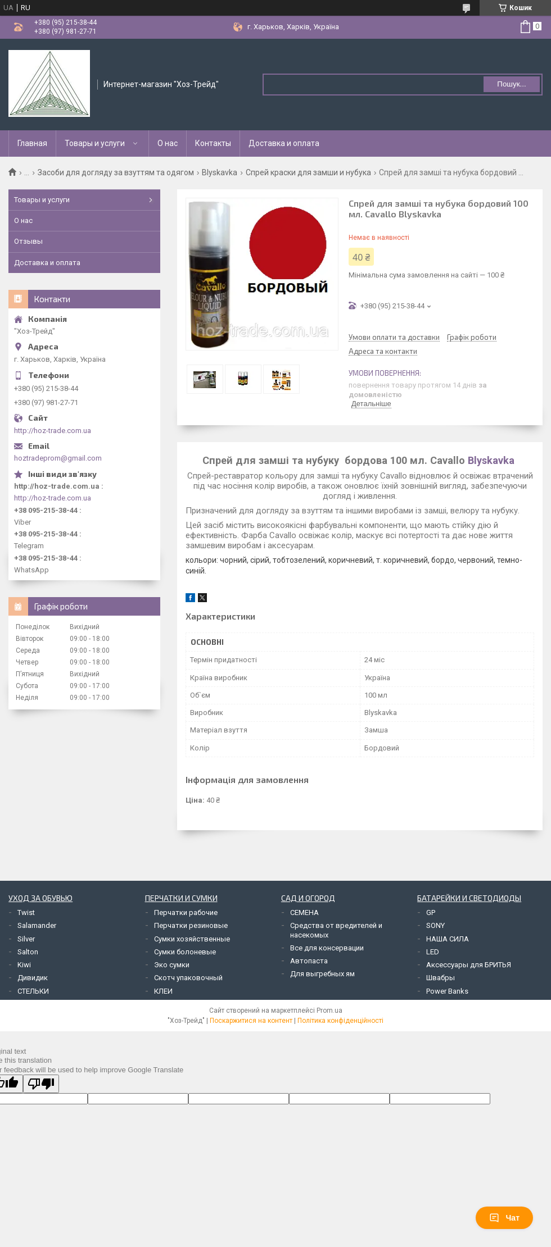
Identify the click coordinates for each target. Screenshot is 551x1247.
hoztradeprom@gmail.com (58, 458)
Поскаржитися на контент (251, 1021)
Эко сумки (171, 965)
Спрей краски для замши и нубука (308, 172)
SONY (435, 925)
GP (430, 912)
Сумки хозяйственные (192, 939)
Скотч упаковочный (188, 977)
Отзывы (28, 241)
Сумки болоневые (185, 952)
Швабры (440, 977)
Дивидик (32, 977)
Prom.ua (329, 1010)
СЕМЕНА (304, 912)
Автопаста (309, 961)
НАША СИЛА (447, 939)
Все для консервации (327, 948)
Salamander (36, 925)
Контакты (213, 143)
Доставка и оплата (284, 143)
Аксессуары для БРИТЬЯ (468, 965)
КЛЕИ (163, 991)
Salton (27, 952)
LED (432, 952)
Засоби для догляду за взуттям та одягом (116, 172)
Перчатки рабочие (186, 912)
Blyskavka (219, 172)
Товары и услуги (95, 143)
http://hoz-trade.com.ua (52, 430)
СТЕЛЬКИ (33, 991)
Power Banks (447, 991)
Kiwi (24, 965)
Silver (26, 939)
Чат (504, 1218)
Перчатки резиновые (191, 925)
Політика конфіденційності (340, 1021)
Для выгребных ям (322, 974)
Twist (26, 912)
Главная (32, 143)
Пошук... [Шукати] (511, 84)
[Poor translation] (41, 1084)
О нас (167, 143)
